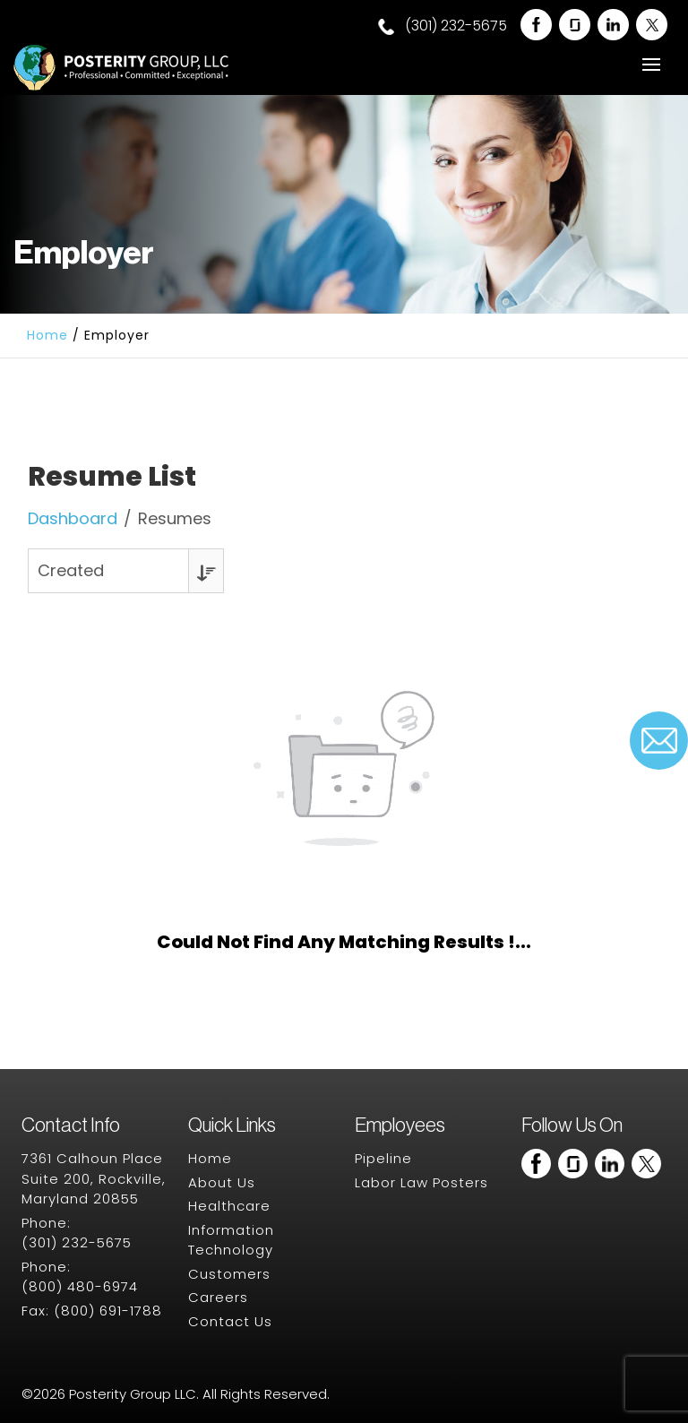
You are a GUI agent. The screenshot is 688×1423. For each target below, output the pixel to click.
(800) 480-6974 (80, 1286)
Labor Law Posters (421, 1182)
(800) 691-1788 (108, 1310)
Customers (229, 1273)
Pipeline (383, 1158)
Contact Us (230, 1321)
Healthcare (229, 1205)
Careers (218, 1297)
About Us (221, 1182)
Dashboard (72, 518)
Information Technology (231, 1240)
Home (47, 335)
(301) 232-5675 (442, 26)
